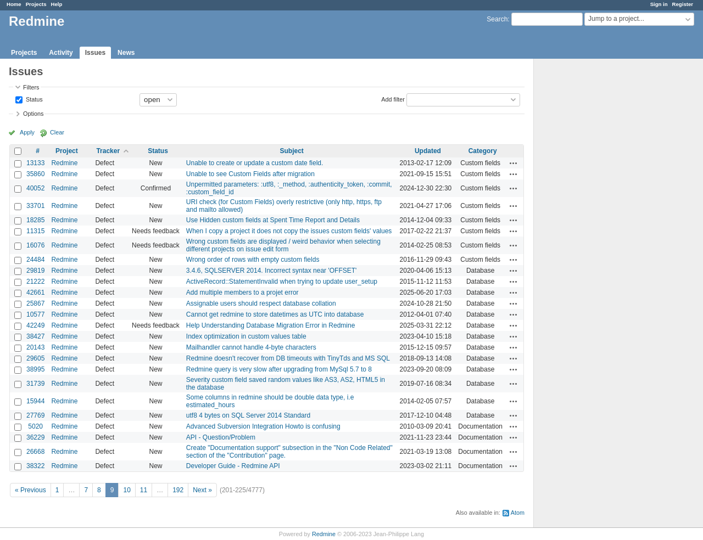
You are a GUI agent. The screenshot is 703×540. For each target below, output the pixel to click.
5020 (35, 426)
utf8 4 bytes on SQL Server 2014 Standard (248, 415)
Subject (292, 151)
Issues (95, 53)
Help (57, 4)
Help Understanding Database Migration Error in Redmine (270, 325)
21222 (35, 281)
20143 (35, 347)
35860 (35, 174)
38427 (35, 336)
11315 (35, 231)
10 (126, 490)
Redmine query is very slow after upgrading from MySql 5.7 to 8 (279, 369)
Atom (518, 512)
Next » (202, 490)
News (126, 53)
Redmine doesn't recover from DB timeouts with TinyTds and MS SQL (288, 358)
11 (143, 490)
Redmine (64, 163)
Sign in (659, 4)
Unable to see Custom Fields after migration (250, 174)
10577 (35, 314)
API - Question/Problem (220, 437)
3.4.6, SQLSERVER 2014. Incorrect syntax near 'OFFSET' (271, 270)
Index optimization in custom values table (246, 336)
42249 (35, 325)
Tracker (108, 151)
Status (33, 98)
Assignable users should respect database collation (261, 303)
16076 (35, 245)
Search (497, 19)
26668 (35, 451)
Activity (60, 53)
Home (14, 4)
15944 (35, 401)
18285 (35, 220)
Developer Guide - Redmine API (233, 466)
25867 (35, 303)
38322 (35, 466)
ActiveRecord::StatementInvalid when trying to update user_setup (281, 281)
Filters (31, 87)
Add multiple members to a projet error (242, 292)
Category (482, 151)
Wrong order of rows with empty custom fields (253, 259)
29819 (35, 270)
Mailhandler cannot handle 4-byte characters (251, 347)
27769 (35, 415)
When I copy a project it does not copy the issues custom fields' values (289, 231)
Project (66, 151)
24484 (35, 259)
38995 (35, 369)
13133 (35, 163)
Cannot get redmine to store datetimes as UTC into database (275, 314)
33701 (35, 206)
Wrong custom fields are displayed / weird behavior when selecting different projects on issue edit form (283, 245)
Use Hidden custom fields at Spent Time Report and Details (273, 220)
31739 (35, 383)
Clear (57, 132)
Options (33, 113)
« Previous (30, 490)
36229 (35, 437)
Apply (27, 132)
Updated (428, 151)
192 (177, 490)
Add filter (393, 98)
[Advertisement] (589, 231)
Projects (36, 4)
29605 (35, 358)
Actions (513, 163)
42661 (35, 292)
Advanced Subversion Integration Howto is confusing (263, 426)
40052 (35, 188)
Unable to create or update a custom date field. (254, 163)
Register (682, 4)
